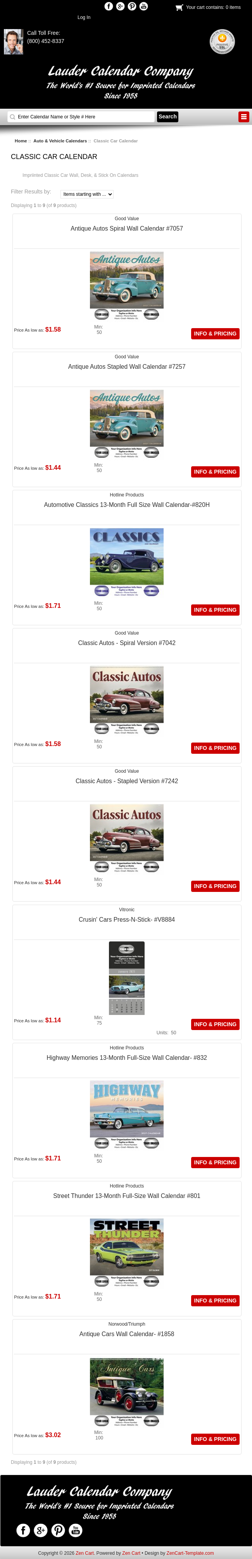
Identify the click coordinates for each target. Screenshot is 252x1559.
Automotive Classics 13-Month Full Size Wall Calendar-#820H (127, 504)
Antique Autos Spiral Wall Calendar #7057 (127, 228)
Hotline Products (127, 495)
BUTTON (243, 116)
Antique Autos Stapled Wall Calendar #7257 (127, 366)
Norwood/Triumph (127, 1324)
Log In (84, 17)
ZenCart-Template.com (190, 1553)
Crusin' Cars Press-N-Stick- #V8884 (127, 919)
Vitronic (127, 909)
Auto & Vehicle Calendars (60, 141)
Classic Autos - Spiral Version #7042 (126, 643)
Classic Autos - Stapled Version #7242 (127, 781)
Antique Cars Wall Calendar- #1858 (126, 1334)
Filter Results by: (31, 192)
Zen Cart (85, 1553)
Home (21, 141)
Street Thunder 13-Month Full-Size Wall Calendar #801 (126, 1196)
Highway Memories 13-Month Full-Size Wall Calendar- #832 (127, 1057)
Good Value (127, 218)
